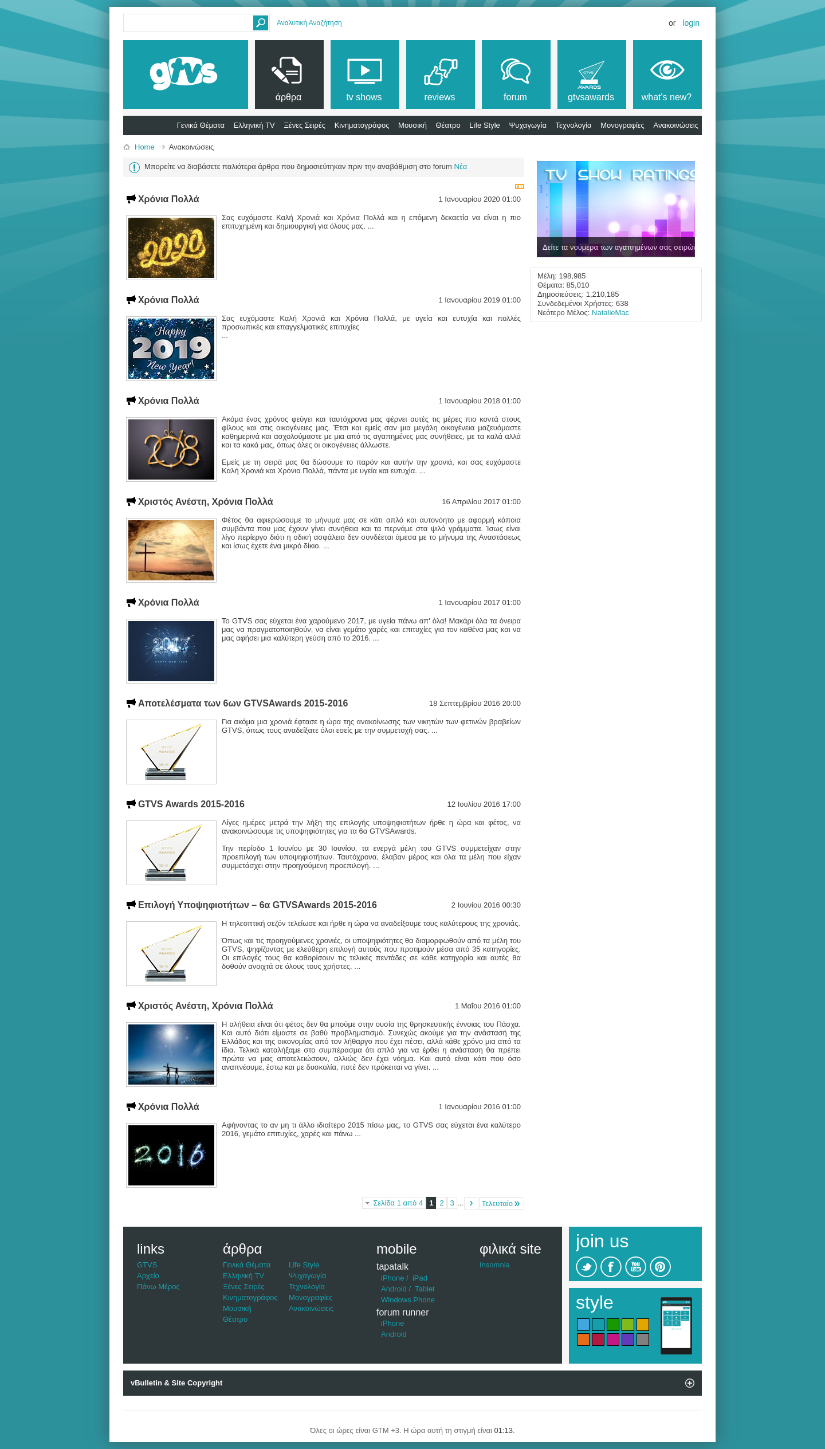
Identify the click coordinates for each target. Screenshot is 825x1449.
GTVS (147, 1264)
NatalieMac (610, 312)
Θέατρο (448, 125)
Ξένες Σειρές (304, 125)
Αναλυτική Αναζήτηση (309, 23)
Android (394, 1289)
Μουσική (412, 125)
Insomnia (495, 1264)
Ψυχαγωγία (528, 125)
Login (691, 23)
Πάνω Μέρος (158, 1286)
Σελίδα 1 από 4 (398, 1203)
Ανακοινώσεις (675, 125)
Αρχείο (148, 1275)
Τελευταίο (501, 1203)
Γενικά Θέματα (201, 125)
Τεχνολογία (574, 125)
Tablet (425, 1289)
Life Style (484, 125)
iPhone (392, 1278)
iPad (419, 1278)
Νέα (460, 166)
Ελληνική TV (254, 125)
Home (145, 147)
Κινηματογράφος (362, 125)
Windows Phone (408, 1299)
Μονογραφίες (622, 125)
